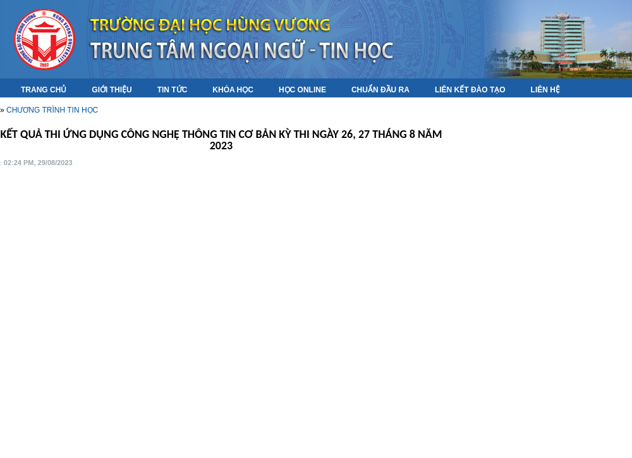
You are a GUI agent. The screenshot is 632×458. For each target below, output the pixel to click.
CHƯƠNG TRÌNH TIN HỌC (52, 110)
